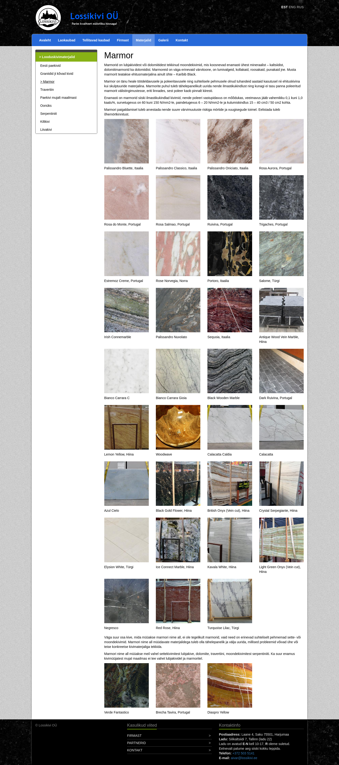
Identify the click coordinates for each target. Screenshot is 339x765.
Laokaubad (66, 40)
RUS (300, 7)
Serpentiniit (48, 113)
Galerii (163, 40)
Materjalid (143, 40)
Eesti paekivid (50, 65)
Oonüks (46, 105)
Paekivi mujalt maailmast (58, 97)
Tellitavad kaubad (96, 40)
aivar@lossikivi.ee (244, 758)
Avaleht (45, 40)
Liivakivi (46, 129)
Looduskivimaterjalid (58, 57)
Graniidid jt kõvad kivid (56, 73)
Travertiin (47, 89)
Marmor (48, 81)
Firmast (123, 40)
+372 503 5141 (243, 753)
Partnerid (136, 743)
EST (284, 7)
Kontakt (182, 40)
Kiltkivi (45, 121)
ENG (292, 7)
